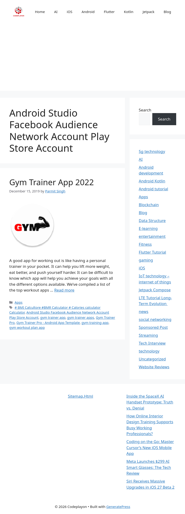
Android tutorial (153, 188)
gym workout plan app (27, 327)
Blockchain (149, 204)
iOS (69, 11)
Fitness (145, 244)
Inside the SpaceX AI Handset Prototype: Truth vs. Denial (149, 402)
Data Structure (152, 220)
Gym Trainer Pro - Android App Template (48, 322)
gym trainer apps (80, 317)
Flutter (109, 11)
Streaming (148, 335)
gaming (146, 260)
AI (55, 11)
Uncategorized (152, 359)
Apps (18, 302)
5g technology (152, 151)
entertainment (152, 236)
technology (149, 351)
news (143, 311)
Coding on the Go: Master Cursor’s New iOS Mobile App (150, 447)
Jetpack (148, 11)
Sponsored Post (153, 327)
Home (40, 11)
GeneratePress (118, 506)
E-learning (148, 228)
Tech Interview (152, 343)
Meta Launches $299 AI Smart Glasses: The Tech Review (148, 467)
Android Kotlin (152, 181)
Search (145, 110)
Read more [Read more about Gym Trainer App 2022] (64, 290)
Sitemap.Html (80, 396)
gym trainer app (53, 317)
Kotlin (128, 11)
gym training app (95, 322)
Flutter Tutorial (152, 252)
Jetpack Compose (155, 289)
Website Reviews (154, 367)
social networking (155, 319)
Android (88, 11)
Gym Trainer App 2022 (51, 182)
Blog (167, 11)
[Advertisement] (92, 58)
